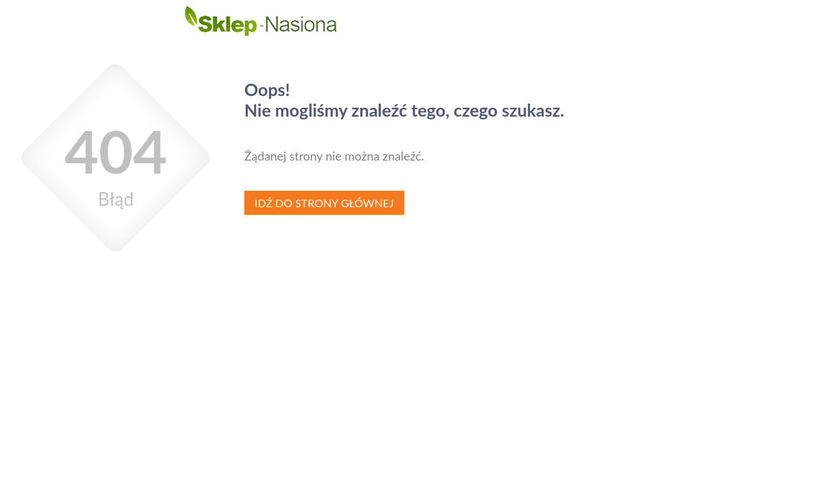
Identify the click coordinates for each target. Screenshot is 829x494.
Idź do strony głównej (324, 202)
